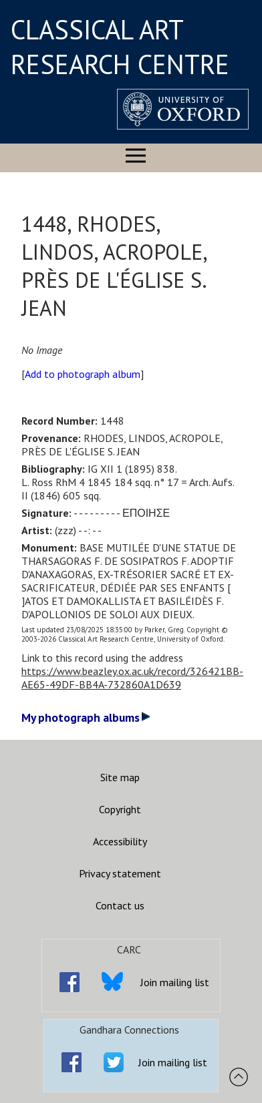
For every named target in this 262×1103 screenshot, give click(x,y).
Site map (120, 777)
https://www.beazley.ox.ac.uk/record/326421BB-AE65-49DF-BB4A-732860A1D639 (132, 677)
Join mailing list (174, 982)
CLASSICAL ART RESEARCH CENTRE (120, 46)
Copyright (120, 809)
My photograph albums (85, 717)
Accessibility (120, 841)
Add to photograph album (82, 374)
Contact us (120, 905)
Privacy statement (120, 873)
